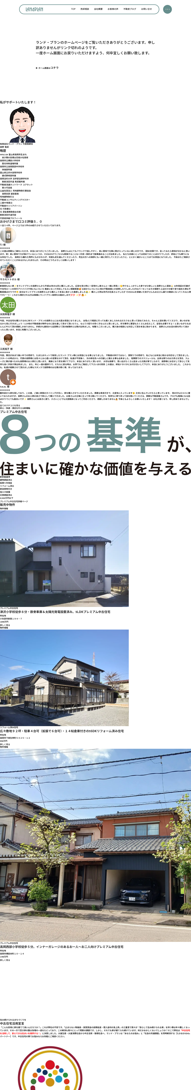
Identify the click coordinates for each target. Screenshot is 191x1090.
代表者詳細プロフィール (11, 219)
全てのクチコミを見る (10, 406)
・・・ (167, 9)
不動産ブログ (129, 9)
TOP (73, 9)
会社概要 (98, 9)
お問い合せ (146, 9)
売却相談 (84, 9)
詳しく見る (5, 625)
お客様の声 (113, 9)
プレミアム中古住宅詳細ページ (14, 502)
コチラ (54, 68)
